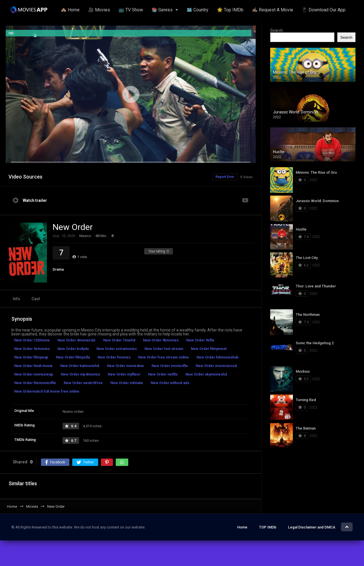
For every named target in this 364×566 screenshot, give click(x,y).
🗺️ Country (197, 10)
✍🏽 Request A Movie (272, 10)
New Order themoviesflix (35, 383)
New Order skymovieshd (206, 374)
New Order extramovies (116, 349)
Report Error (225, 177)
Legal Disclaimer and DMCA (311, 527)
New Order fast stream (163, 349)
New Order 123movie (32, 340)
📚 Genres (162, 10)
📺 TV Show (131, 10)
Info (16, 299)
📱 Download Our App (324, 10)
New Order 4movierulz (76, 340)
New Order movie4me (125, 366)
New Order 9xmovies (32, 349)
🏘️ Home (70, 10)
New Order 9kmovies (161, 340)
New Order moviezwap (33, 374)
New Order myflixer (124, 374)
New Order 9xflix (200, 340)
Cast (36, 299)
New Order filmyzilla (73, 357)
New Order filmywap (31, 357)
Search (276, 30)
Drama (58, 269)
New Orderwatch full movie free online (46, 391)
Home (242, 527)
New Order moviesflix (170, 366)
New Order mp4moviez (80, 374)
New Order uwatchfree (83, 383)
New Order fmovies (114, 357)
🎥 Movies (99, 10)
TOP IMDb (267, 527)
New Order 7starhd (119, 340)
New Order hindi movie (33, 366)
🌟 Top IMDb (230, 10)
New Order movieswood (216, 366)
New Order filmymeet (209, 349)
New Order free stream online (163, 357)
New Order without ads (170, 383)
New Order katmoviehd (79, 366)
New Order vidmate (126, 383)
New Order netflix (163, 374)
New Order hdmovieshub (218, 357)
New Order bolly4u (73, 349)
